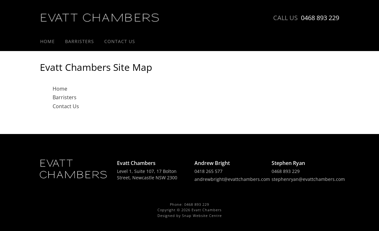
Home (47, 41)
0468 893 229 (306, 18)
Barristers (79, 41)
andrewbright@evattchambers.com (232, 179)
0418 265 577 (208, 171)
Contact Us (119, 41)
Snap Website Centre (202, 215)
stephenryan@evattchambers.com (308, 179)
